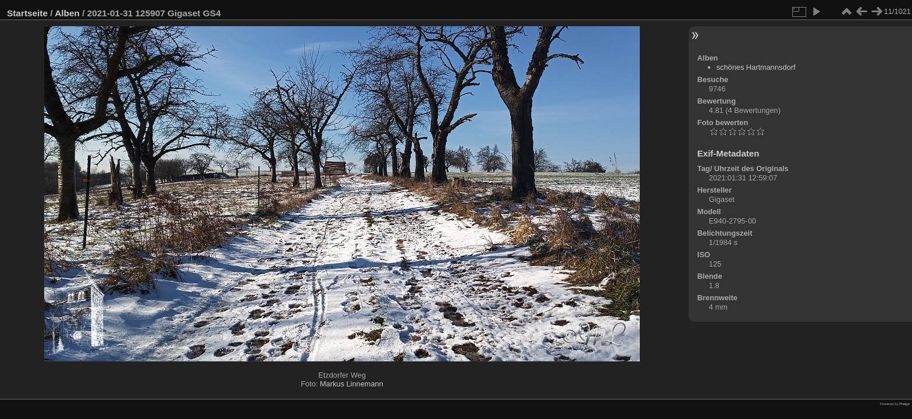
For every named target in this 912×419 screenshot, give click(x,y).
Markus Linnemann (351, 383)
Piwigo (904, 404)
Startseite (27, 13)
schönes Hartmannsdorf (756, 67)
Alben (67, 13)
